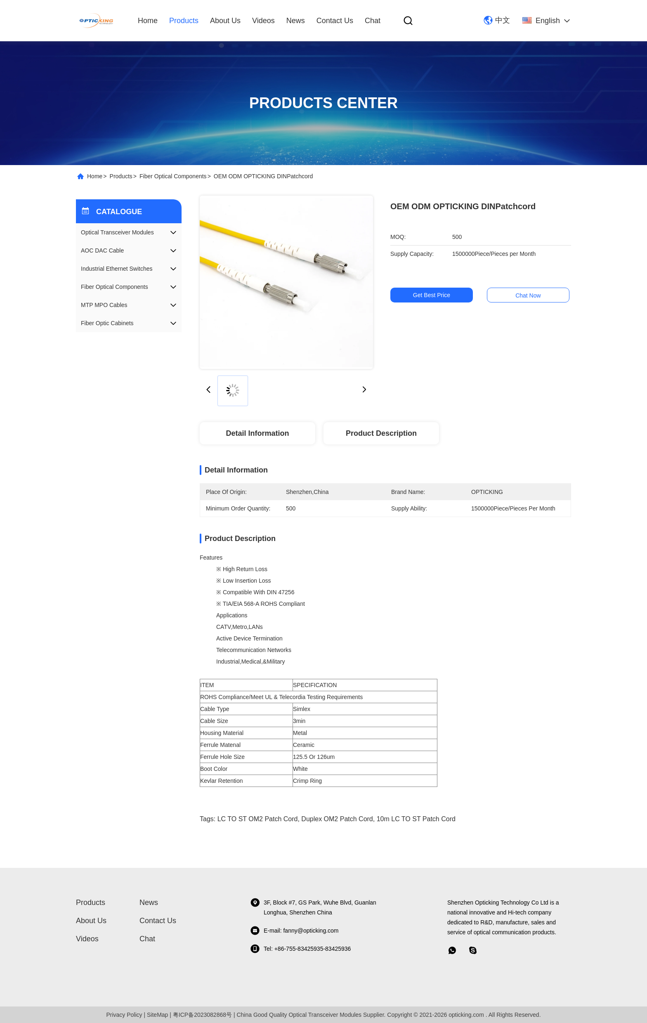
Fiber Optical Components (173, 176)
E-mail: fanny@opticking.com (294, 931)
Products (183, 21)
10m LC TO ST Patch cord (416, 818)
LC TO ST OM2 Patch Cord (257, 818)
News (295, 21)
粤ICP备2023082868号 (202, 1014)
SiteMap (157, 1014)
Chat (372, 21)
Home (148, 21)
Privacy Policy (124, 1014)
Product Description (381, 433)
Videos (263, 21)
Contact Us (334, 21)
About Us (225, 21)
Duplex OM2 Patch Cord (337, 818)
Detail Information (257, 433)
